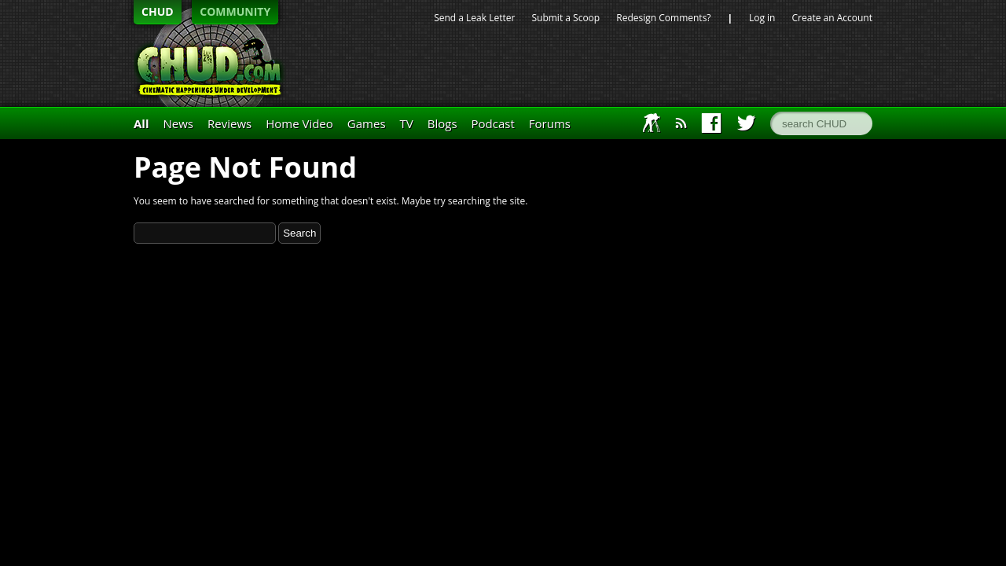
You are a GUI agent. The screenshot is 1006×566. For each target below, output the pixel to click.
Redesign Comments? (663, 17)
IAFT (652, 123)
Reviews (229, 123)
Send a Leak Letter (474, 17)
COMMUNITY (235, 11)
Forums (550, 123)
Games (366, 123)
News (178, 123)
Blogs (442, 123)
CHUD (157, 11)
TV (406, 123)
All (141, 123)
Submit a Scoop (565, 17)
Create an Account (832, 17)
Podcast (493, 123)
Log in (762, 17)
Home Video (299, 123)
